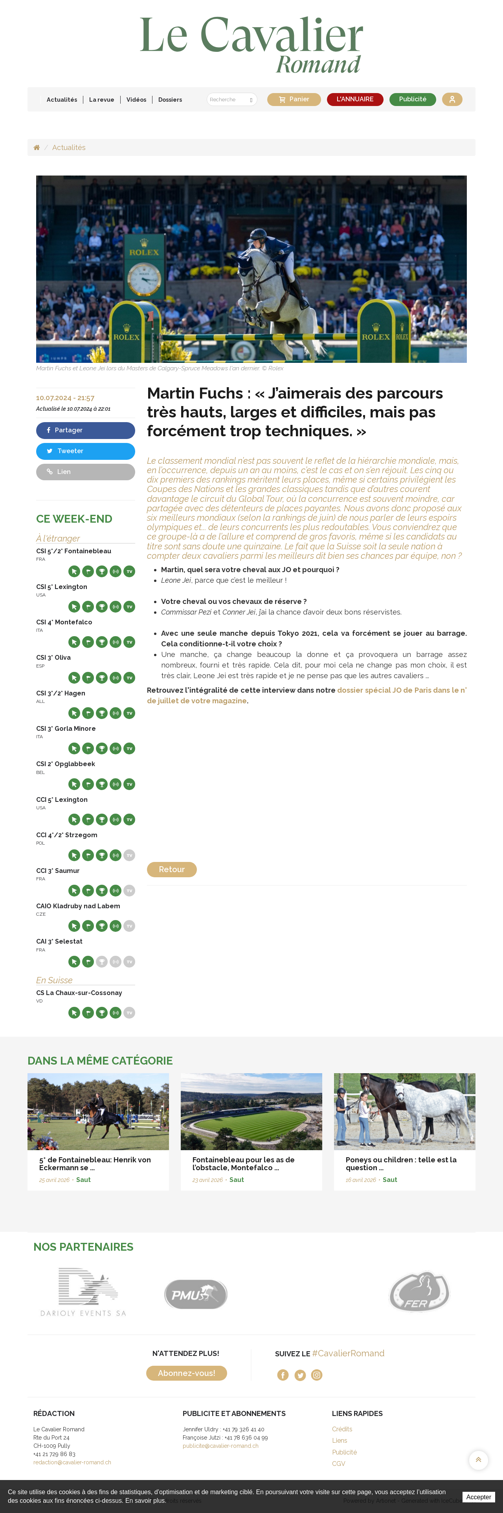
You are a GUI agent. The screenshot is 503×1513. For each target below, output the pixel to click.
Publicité (412, 99)
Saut (83, 1180)
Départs (88, 571)
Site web (74, 571)
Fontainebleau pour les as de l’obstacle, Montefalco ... (244, 1164)
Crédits (342, 1429)
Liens (339, 1440)
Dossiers (170, 99)
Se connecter (452, 99)
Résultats (102, 571)
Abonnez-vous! (186, 1373)
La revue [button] (101, 99)
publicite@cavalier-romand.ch (221, 1446)
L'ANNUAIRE (355, 99)
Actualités (62, 99)
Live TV (129, 571)
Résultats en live (115, 571)
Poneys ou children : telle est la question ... (401, 1164)
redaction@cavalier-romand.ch (72, 1462)
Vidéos (136, 99)
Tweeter (65, 451)
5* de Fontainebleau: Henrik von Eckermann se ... (95, 1164)
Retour (172, 869)
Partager (65, 430)
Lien (59, 472)
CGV (338, 1463)
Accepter (478, 1497)
